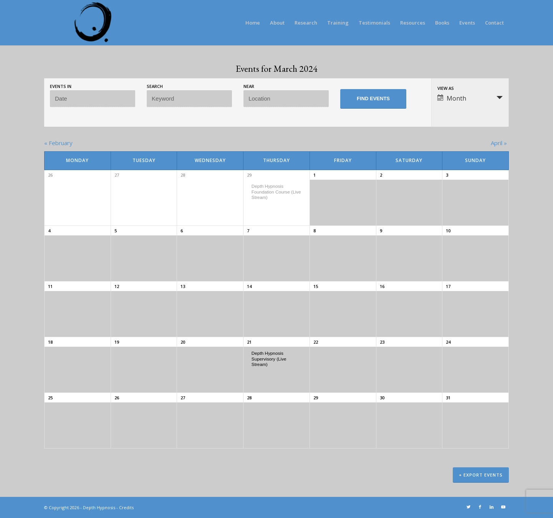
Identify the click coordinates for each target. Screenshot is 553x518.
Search (155, 86)
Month (451, 98)
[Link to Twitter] (468, 507)
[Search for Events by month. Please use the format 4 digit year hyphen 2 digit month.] (92, 98)
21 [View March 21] (249, 342)
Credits (126, 507)
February (58, 143)
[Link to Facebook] (480, 507)
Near (248, 86)
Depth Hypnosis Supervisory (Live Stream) (269, 359)
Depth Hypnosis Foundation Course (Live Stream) (276, 192)
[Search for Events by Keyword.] (189, 98)
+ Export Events (481, 475)
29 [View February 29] (249, 175)
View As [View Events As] (445, 88)
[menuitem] (252, 22)
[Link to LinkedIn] (491, 507)
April (499, 143)
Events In (60, 86)
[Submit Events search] (373, 99)
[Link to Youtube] (503, 507)
